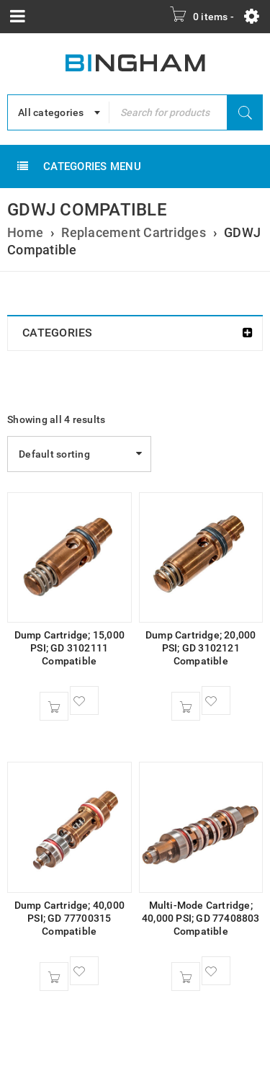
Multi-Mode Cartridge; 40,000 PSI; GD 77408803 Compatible (201, 918)
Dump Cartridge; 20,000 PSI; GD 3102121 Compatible (200, 648)
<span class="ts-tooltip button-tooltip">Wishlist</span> (84, 700)
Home (25, 232)
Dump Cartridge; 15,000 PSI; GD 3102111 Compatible (69, 648)
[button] (54, 706)
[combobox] (58, 112)
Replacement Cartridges (133, 232)
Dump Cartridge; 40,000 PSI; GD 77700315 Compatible (69, 918)
